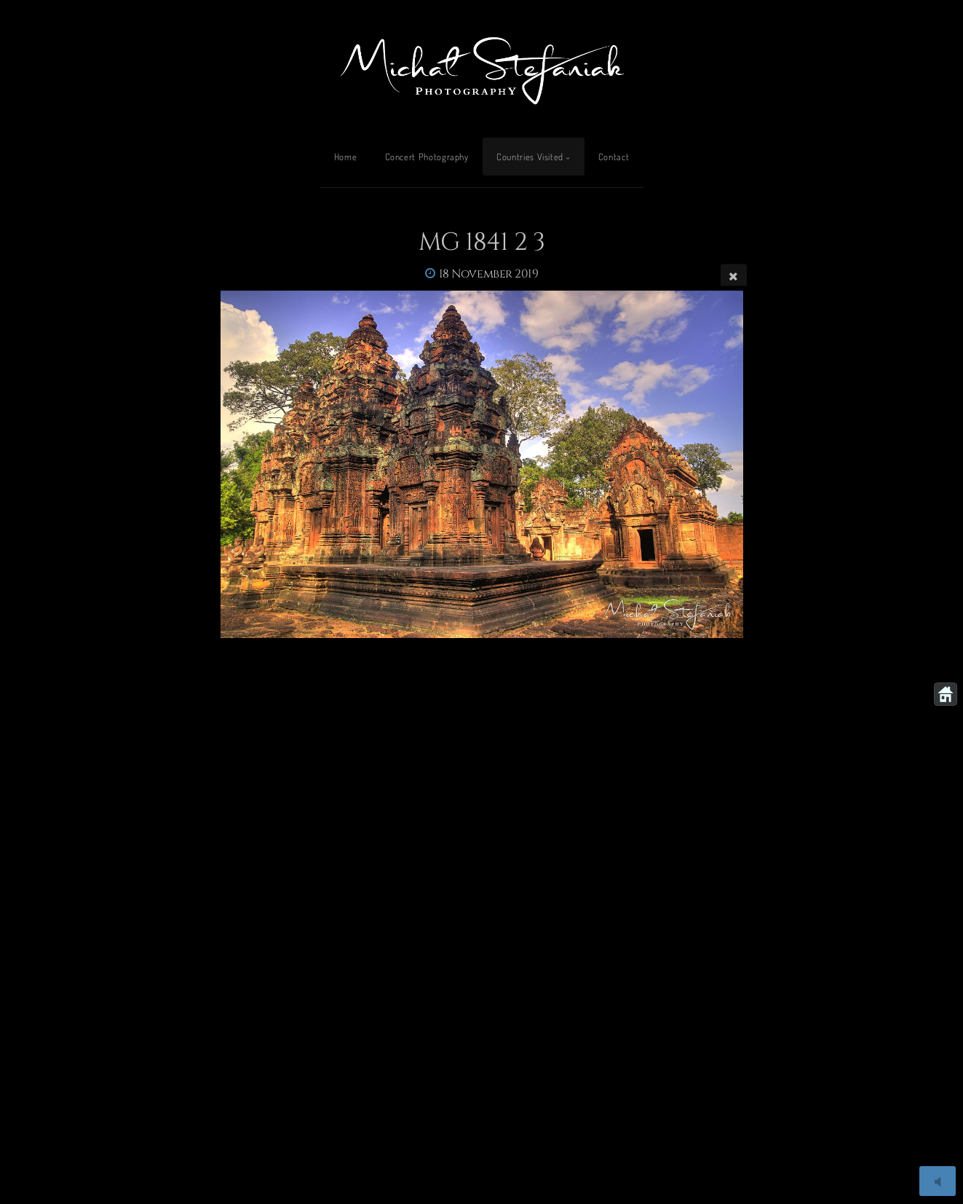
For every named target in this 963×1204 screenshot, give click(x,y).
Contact (613, 156)
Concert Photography (427, 156)
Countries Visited (529, 156)
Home (345, 156)
